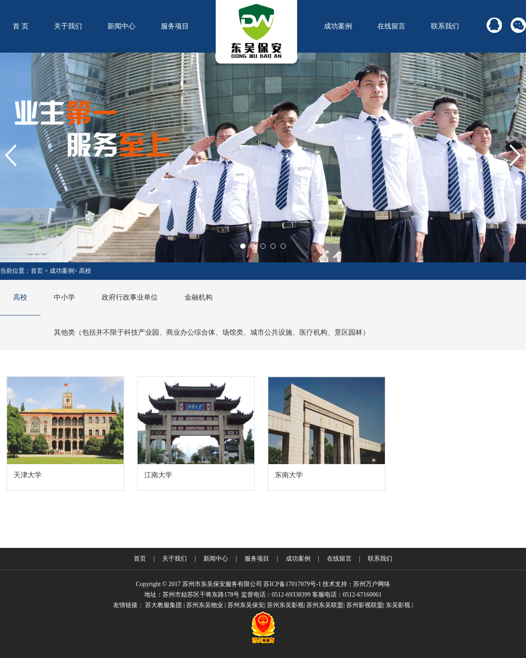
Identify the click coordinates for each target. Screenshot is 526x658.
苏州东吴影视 (285, 605)
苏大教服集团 (163, 605)
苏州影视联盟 (364, 605)
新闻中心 (121, 26)
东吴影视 (398, 605)
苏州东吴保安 (245, 605)
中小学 (64, 297)
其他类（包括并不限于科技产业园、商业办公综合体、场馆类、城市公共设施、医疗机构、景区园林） (212, 332)
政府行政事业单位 (130, 297)
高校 (85, 271)
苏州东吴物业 (204, 605)
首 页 (20, 26)
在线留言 (391, 26)
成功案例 (338, 26)
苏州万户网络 (371, 584)
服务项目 (175, 26)
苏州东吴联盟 (324, 605)
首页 (37, 271)
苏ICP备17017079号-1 (292, 584)
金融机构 (199, 297)
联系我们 (445, 26)
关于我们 (68, 26)
